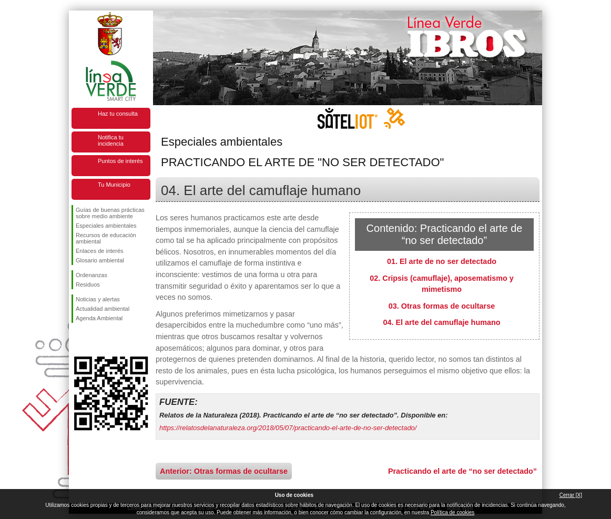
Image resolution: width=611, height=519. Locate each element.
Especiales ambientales (106, 225)
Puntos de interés (120, 161)
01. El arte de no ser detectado (441, 261)
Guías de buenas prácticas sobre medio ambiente (110, 213)
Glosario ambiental (100, 260)
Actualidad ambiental (102, 309)
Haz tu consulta (118, 113)
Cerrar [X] (570, 495)
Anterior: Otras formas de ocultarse (224, 471)
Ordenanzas (91, 275)
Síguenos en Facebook (78, 339)
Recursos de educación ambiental (106, 238)
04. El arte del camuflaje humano (441, 322)
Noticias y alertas (98, 299)
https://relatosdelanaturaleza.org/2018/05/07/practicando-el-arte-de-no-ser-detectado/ (287, 428)
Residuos (88, 284)
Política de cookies (452, 512)
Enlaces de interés (100, 251)
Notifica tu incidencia (111, 140)
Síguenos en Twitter (95, 339)
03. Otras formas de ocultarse (442, 306)
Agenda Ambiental (99, 318)
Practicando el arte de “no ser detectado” (462, 471)
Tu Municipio (114, 184)
